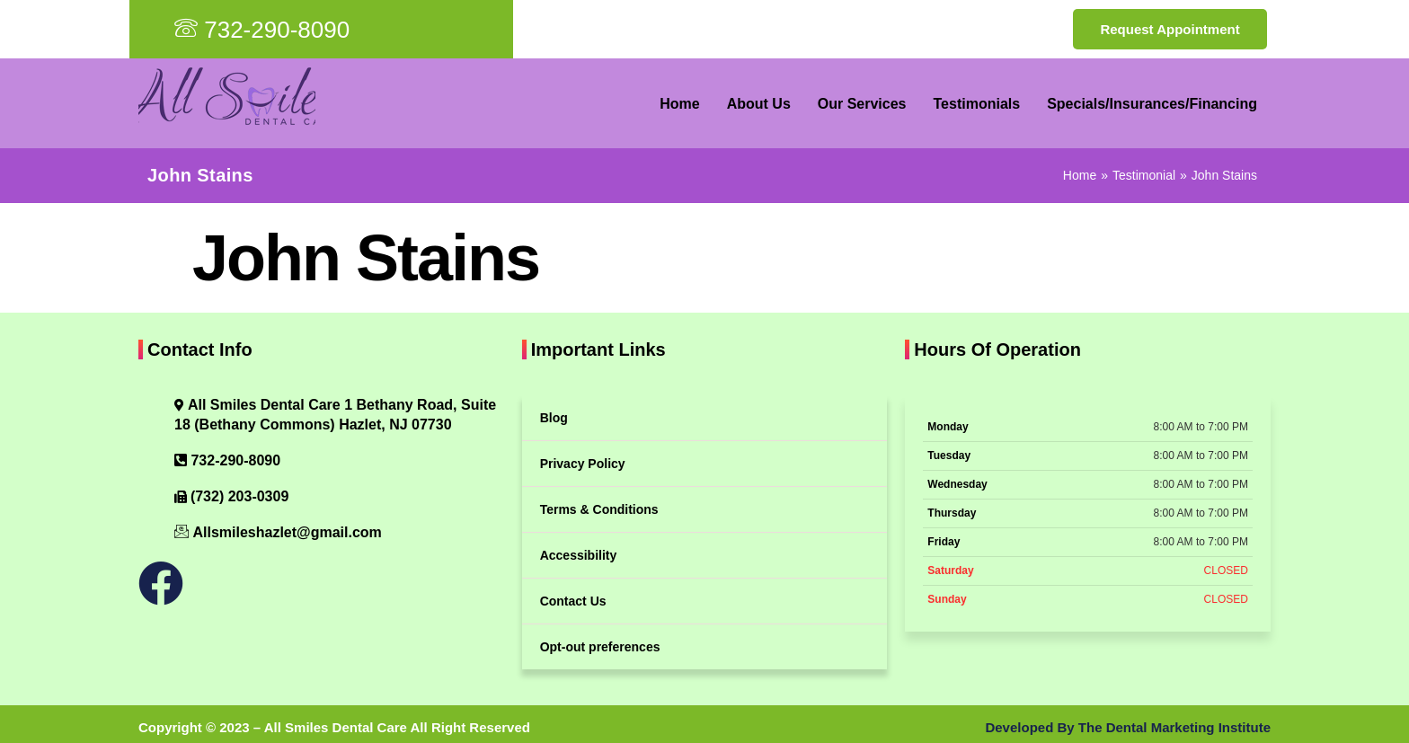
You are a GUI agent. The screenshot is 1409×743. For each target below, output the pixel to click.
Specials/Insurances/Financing (1152, 103)
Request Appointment (1169, 29)
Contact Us (573, 601)
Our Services (862, 103)
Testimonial (1143, 175)
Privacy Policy (582, 463)
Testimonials (977, 103)
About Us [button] (759, 103)
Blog (554, 418)
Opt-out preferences (600, 647)
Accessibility (578, 555)
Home (679, 103)
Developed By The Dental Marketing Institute (1128, 727)
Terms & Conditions (599, 509)
